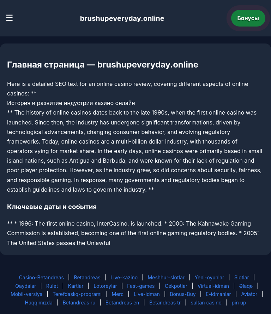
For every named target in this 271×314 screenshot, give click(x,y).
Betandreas (87, 277)
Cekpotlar (176, 286)
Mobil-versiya (26, 294)
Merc (118, 294)
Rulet (52, 286)
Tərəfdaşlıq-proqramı (77, 294)
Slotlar (241, 277)
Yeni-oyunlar (209, 277)
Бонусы (248, 18)
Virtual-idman (213, 286)
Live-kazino (124, 277)
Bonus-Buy (182, 294)
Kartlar (76, 286)
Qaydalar (25, 286)
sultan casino (206, 303)
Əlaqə (246, 286)
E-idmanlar (218, 294)
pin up (238, 303)
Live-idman (147, 294)
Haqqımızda (39, 303)
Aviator (249, 294)
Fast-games (141, 286)
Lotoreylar (105, 286)
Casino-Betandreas (41, 277)
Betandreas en (122, 303)
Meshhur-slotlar (166, 277)
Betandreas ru (78, 303)
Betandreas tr (165, 303)
